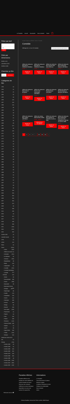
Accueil (26, 33)
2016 (2, 216)
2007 (2, 200)
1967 (2, 125)
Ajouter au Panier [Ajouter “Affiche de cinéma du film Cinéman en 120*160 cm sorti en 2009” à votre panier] (51, 125)
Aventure (6, 258)
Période (3, 342)
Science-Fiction (7, 323)
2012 (2, 211)
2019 (2, 224)
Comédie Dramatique (9, 270)
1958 (2, 104)
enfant (2, 242)
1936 (2, 86)
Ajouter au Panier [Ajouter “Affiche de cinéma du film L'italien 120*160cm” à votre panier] (27, 124)
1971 (2, 133)
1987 (2, 169)
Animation (6, 254)
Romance (6, 321)
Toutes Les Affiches (30, 40)
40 (45, 134)
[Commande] (60, 48)
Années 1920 (4, 234)
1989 (2, 174)
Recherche (10, 75)
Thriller (5, 332)
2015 (2, 213)
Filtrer (4, 50)
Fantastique (7, 295)
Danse (5, 277)
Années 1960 (7, 351)
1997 (2, 182)
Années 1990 (7, 358)
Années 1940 (7, 346)
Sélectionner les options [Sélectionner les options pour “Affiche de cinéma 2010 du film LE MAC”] (39, 123)
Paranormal (7, 311)
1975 (2, 143)
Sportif (5, 327)
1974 (2, 141)
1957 (2, 102)
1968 (2, 128)
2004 (2, 193)
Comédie (6, 268)
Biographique (7, 261)
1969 (2, 130)
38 (39, 134)
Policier (6, 318)
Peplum (6, 314)
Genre (2, 247)
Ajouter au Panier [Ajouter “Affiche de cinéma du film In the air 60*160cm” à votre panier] (27, 97)
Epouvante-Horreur (8, 286)
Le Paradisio (19, 33)
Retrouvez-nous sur (9, 392)
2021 (2, 226)
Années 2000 (7, 360)
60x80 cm (3, 61)
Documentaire (7, 279)
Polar (5, 316)
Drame (5, 281)
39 (42, 134)
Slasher (6, 325)
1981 (2, 154)
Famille (5, 293)
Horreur (6, 302)
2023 (2, 231)
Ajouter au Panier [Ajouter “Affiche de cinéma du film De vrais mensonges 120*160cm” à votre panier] (39, 99)
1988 (2, 172)
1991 (2, 177)
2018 (2, 221)
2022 (2, 229)
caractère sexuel (5, 237)
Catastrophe (7, 265)
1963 (2, 115)
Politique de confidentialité (42, 386)
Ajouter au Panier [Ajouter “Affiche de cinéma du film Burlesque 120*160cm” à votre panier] (51, 97)
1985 (2, 164)
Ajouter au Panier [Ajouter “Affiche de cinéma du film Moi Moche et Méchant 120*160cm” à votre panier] (63, 97)
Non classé (6, 309)
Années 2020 (7, 365)
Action (5, 249)
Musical (6, 307)
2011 (2, 208)
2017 (2, 218)
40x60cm (3, 66)
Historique (6, 300)
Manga (5, 304)
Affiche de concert (8, 251)
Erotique (6, 288)
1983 (2, 159)
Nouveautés (32, 33)
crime (2, 239)
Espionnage (7, 290)
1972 (2, 136)
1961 (2, 112)
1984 (2, 161)
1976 (2, 146)
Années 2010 (7, 362)
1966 (2, 123)
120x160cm (4, 63)
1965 (2, 120)
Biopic (5, 263)
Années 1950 (7, 348)
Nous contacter (40, 33)
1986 (2, 167)
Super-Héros (7, 330)
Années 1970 (7, 353)
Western (6, 334)
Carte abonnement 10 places (43, 380)
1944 (2, 89)
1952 (2, 92)
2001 (2, 185)
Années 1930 (7, 344)
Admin (37, 390)
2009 (2, 206)
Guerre (5, 297)
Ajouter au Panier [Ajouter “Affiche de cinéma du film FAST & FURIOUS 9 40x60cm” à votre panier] (27, 72)
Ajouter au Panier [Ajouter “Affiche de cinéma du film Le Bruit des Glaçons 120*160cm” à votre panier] (63, 72)
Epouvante (6, 284)
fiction (2, 244)
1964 (2, 117)
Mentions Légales (40, 382)
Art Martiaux (7, 256)
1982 (2, 156)
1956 (2, 99)
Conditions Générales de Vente (43, 384)
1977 (2, 148)
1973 (2, 138)
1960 (2, 110)
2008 (2, 203)
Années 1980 (7, 355)
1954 (2, 94)
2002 (2, 187)
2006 (2, 198)
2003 (2, 190)
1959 (2, 107)
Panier (47, 33)
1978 (2, 151)
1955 (2, 97)
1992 (2, 180)
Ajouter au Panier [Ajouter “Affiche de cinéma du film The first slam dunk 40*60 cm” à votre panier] (51, 72)
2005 (2, 195)
